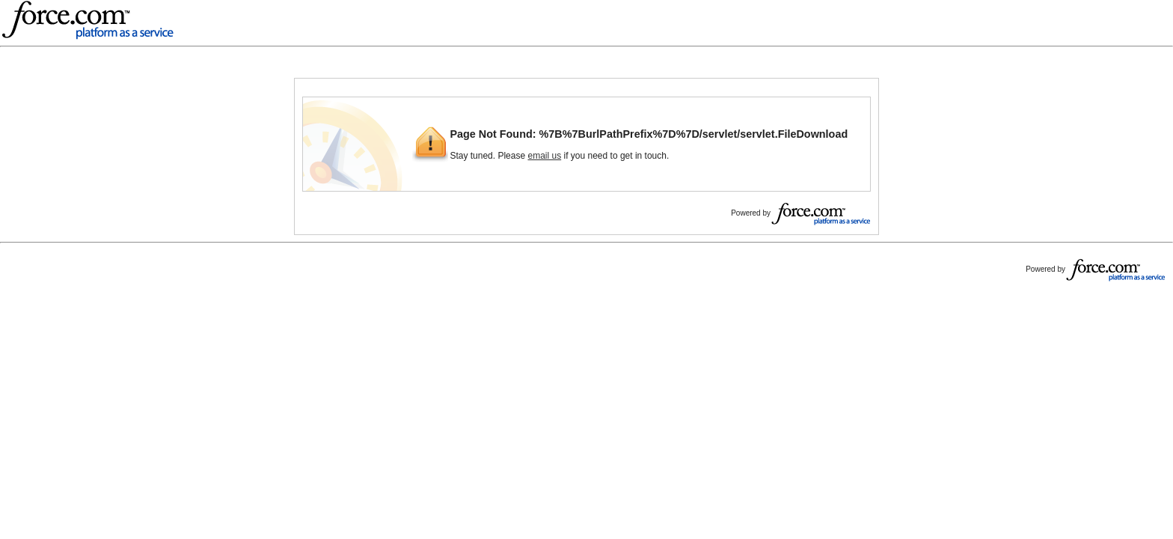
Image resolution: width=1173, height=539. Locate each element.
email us (544, 155)
